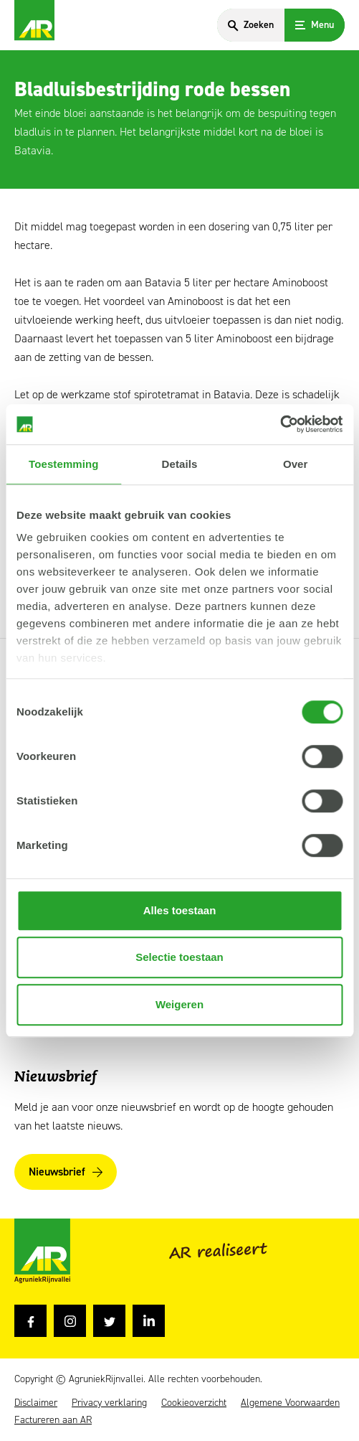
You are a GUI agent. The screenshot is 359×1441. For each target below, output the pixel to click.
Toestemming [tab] (64, 464)
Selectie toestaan (179, 957)
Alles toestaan (179, 910)
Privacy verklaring (109, 1403)
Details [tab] (180, 464)
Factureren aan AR (53, 1420)
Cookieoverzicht (193, 1403)
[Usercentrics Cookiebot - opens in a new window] (280, 424)
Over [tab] (295, 464)
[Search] (250, 25)
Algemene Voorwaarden (290, 1403)
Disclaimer (35, 1403)
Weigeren (179, 1004)
